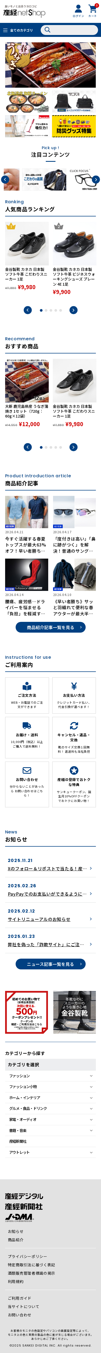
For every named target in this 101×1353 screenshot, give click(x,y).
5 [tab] (60, 310)
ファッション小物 (23, 1086)
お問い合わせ (20, 1314)
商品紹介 (16, 1239)
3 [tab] (51, 310)
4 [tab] (55, 310)
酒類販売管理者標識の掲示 (31, 1273)
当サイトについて (24, 1306)
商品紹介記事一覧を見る (50, 627)
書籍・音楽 (17, 1130)
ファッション (19, 1075)
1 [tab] (41, 310)
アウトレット (19, 1152)
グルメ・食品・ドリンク (28, 1108)
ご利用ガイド (20, 1298)
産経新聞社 (17, 1141)
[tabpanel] (27, 261)
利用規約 (16, 1281)
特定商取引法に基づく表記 (31, 1264)
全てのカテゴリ (21, 30)
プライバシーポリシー (27, 1256)
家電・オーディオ (22, 1119)
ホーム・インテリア (24, 1097)
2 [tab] (46, 310)
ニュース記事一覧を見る (50, 964)
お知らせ (16, 1231)
